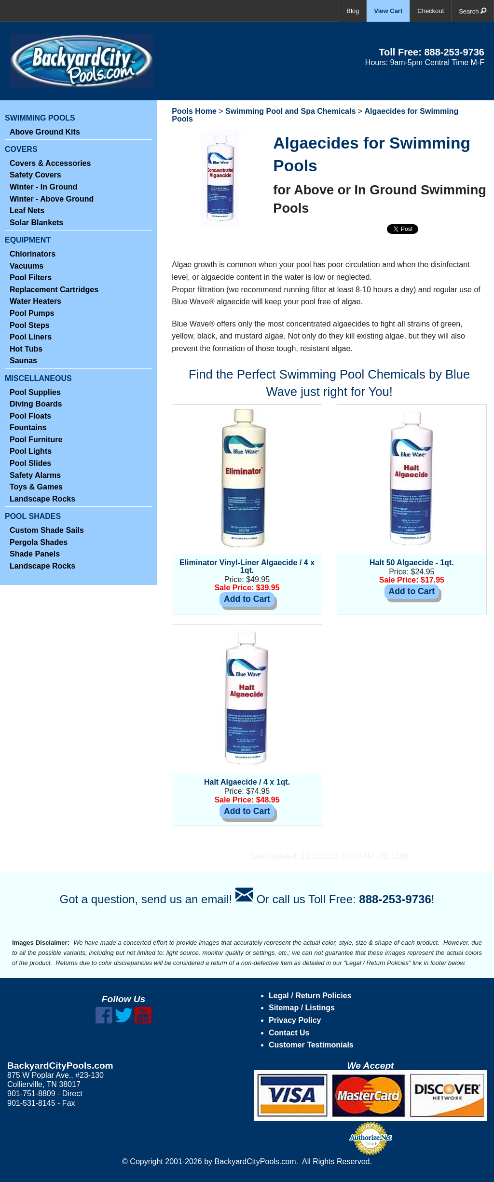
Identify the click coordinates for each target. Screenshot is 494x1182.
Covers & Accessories (50, 163)
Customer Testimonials (311, 1045)
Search (472, 11)
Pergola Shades (39, 542)
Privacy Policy (295, 1020)
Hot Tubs (26, 349)
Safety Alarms (35, 475)
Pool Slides (30, 463)
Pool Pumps (32, 313)
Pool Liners (31, 337)
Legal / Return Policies (310, 996)
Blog (352, 10)
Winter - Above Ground (52, 199)
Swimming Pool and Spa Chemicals (290, 111)
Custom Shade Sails (47, 530)
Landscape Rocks (42, 499)
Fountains (28, 427)
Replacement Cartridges (54, 289)
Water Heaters (35, 301)
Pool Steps (30, 325)
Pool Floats (30, 416)
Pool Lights (31, 451)
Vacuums (26, 266)
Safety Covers (35, 175)
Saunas (23, 360)
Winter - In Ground (43, 187)
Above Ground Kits (45, 132)
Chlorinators (32, 254)
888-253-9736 (454, 52)
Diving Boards (36, 404)
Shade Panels (35, 554)
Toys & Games (36, 487)
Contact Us (289, 1033)
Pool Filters (31, 277)
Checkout (430, 10)
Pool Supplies (35, 392)
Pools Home (194, 111)
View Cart (388, 10)
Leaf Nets (27, 210)
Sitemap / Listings (302, 1008)
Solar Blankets (36, 222)
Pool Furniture (36, 439)
